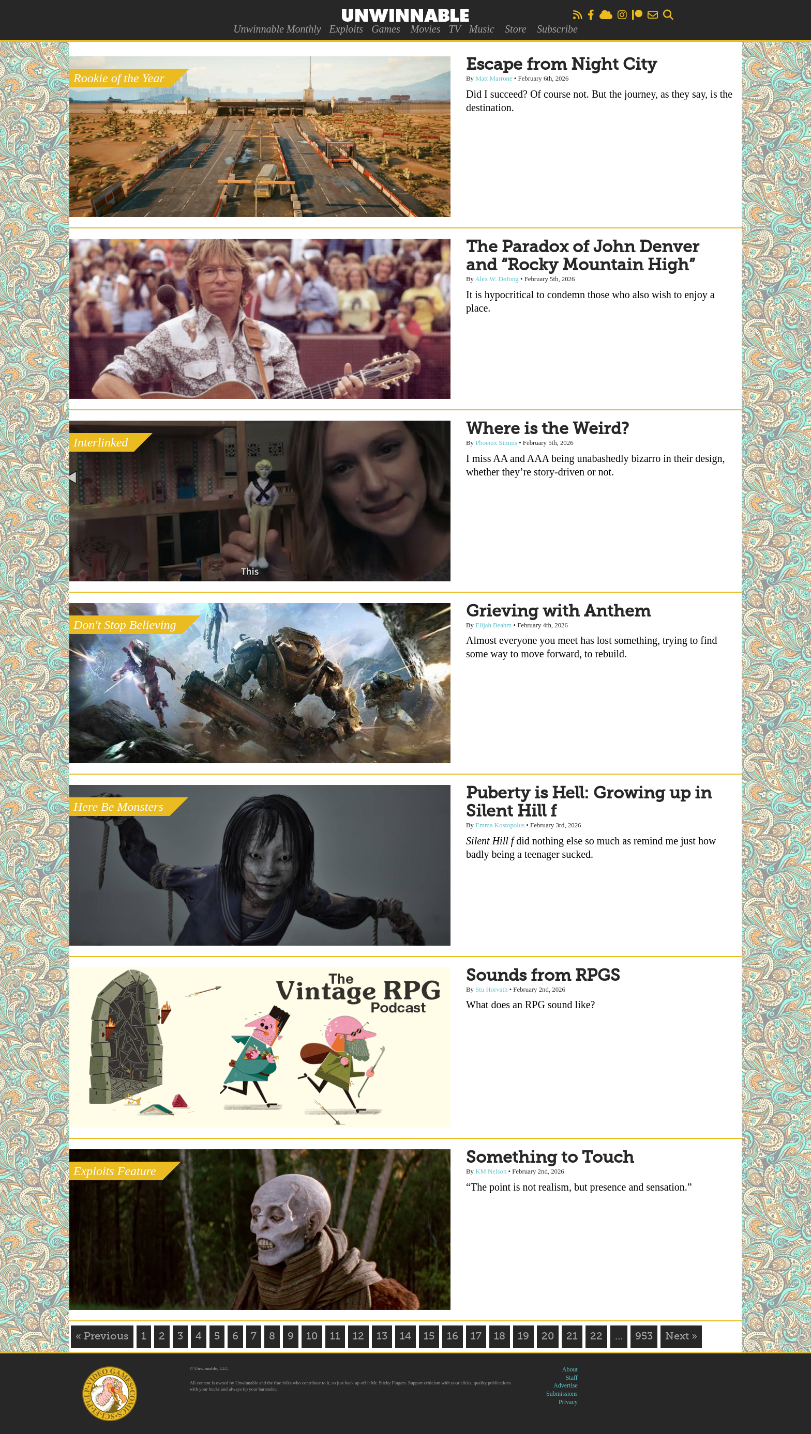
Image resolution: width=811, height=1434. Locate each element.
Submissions (562, 1393)
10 (312, 1337)
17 (476, 1337)
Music (481, 29)
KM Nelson (490, 1171)
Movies (426, 29)
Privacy (568, 1402)
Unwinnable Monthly (277, 29)
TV (454, 29)
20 (548, 1337)
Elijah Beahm (493, 625)
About (570, 1369)
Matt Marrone (493, 78)
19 (523, 1337)
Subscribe (557, 29)
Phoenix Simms (496, 442)
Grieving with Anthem (558, 612)
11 (335, 1337)
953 (644, 1337)
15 (429, 1337)
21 (572, 1337)
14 (405, 1337)
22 (596, 1337)
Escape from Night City (561, 65)
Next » (681, 1337)
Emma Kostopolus (499, 825)
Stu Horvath (491, 989)
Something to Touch (550, 1158)
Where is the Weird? (547, 429)
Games (385, 29)
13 (382, 1337)
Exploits (346, 29)
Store (515, 29)
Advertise (565, 1385)
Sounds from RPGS (543, 976)
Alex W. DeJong (497, 279)
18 (499, 1337)
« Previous (102, 1337)
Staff (572, 1377)
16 (452, 1337)
